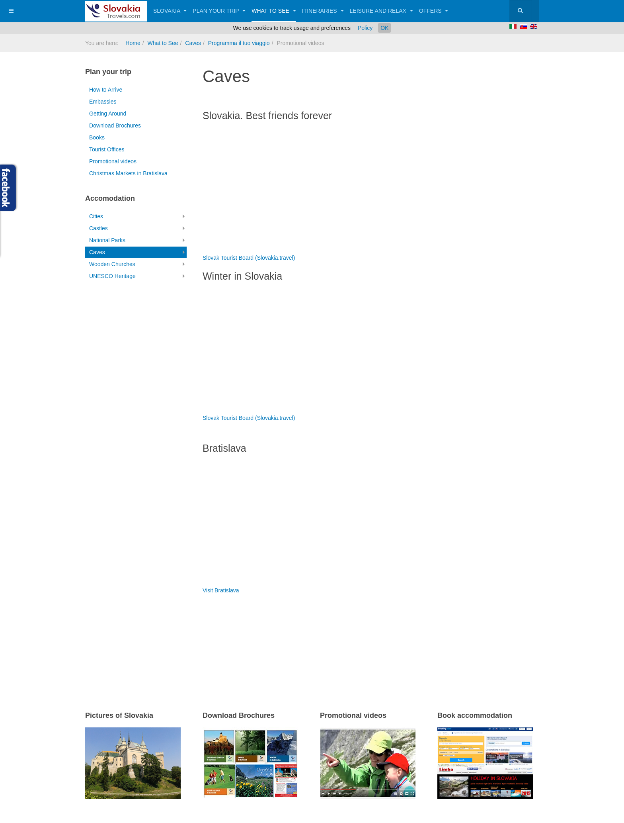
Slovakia (170, 11)
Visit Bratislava (221, 590)
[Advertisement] (296, 642)
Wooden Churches (112, 264)
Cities (96, 216)
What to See (274, 11)
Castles (98, 228)
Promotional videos (112, 161)
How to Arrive (105, 89)
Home (132, 43)
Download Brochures (115, 125)
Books (97, 137)
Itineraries (323, 11)
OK (384, 28)
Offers (433, 11)
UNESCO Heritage (112, 276)
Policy (365, 28)
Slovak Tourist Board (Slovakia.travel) (249, 258)
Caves (193, 43)
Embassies (102, 101)
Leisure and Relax (381, 11)
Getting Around (107, 113)
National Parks (107, 240)
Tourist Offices (106, 149)
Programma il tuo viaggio (239, 43)
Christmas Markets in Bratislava (128, 173)
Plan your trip (219, 11)
